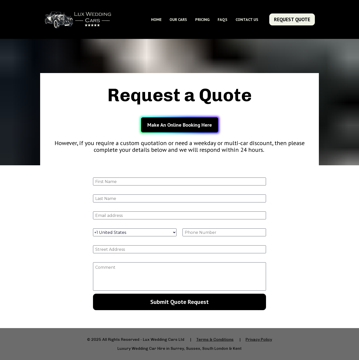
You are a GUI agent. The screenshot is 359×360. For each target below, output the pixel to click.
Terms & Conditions (215, 339)
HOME (156, 19)
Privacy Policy (259, 339)
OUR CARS (178, 19)
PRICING (202, 19)
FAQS (222, 19)
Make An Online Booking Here (179, 125)
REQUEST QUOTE (292, 19)
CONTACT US (247, 19)
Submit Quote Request (179, 302)
